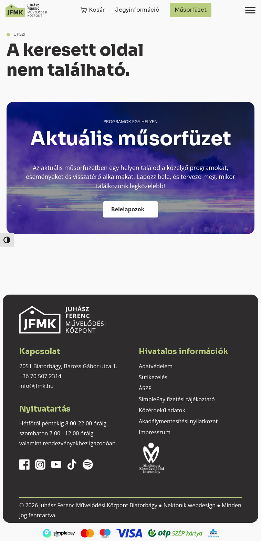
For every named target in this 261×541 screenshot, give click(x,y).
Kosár (97, 9)
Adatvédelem (156, 366)
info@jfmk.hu (36, 386)
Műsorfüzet (191, 9)
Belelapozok (128, 209)
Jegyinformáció (137, 9)
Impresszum (154, 432)
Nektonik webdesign (190, 505)
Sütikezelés (153, 377)
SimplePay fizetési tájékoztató (177, 399)
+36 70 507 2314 (40, 376)
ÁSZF (145, 388)
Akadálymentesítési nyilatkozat (178, 421)
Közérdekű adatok (162, 410)
